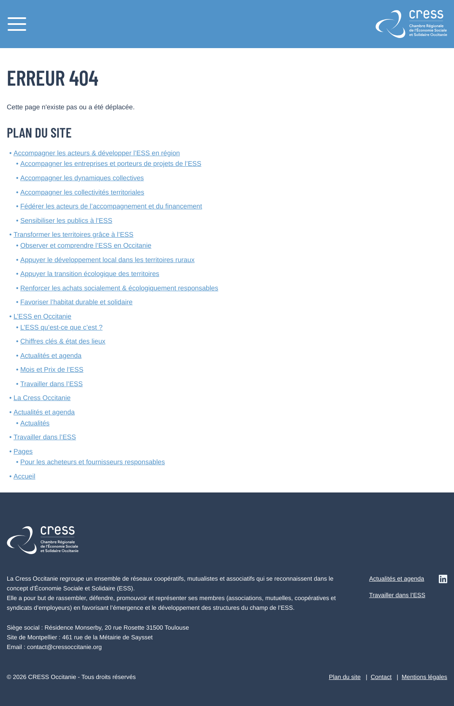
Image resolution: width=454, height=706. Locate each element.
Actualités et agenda (51, 356)
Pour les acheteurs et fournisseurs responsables (92, 462)
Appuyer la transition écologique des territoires (89, 274)
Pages (23, 451)
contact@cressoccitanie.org (64, 647)
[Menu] (17, 24)
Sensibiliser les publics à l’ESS (66, 221)
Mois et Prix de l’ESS (51, 369)
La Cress (42, 398)
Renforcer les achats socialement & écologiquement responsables (119, 288)
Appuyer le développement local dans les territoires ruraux (107, 260)
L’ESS (42, 316)
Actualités (34, 423)
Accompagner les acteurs (97, 153)
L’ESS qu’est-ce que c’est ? (61, 327)
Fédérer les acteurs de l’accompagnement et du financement (111, 206)
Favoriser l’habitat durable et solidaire (76, 302)
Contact (381, 677)
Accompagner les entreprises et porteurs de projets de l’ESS (110, 164)
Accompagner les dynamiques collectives (82, 178)
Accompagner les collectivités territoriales (82, 192)
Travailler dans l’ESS (51, 384)
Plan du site (345, 677)
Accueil (24, 476)
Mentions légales (424, 677)
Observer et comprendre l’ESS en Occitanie (85, 245)
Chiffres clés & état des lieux (63, 341)
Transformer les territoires (73, 234)
